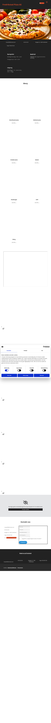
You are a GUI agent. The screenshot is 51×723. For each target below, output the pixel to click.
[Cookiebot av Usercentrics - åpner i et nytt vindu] (44, 347)
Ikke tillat (9, 375)
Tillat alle (42, 375)
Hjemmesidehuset (12, 567)
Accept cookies (25, 509)
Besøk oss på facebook (26, 553)
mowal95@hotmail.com (11, 42)
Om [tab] (42, 350)
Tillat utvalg (25, 375)
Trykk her (32, 56)
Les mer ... (14, 122)
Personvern (20, 567)
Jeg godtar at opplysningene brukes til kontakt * (32, 538)
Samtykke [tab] (9, 350)
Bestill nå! (33, 54)
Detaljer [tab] (25, 350)
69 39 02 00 (26, 42)
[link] (25, 502)
